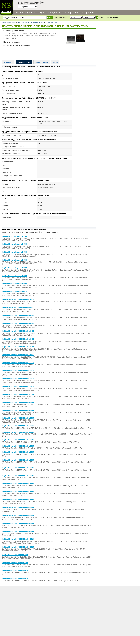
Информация (71, 12)
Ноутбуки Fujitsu (23, 22)
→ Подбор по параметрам (109, 17)
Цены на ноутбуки (50, 12)
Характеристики (51, 22)
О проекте (88, 12)
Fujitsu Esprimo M (37, 22)
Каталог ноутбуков (26, 12)
